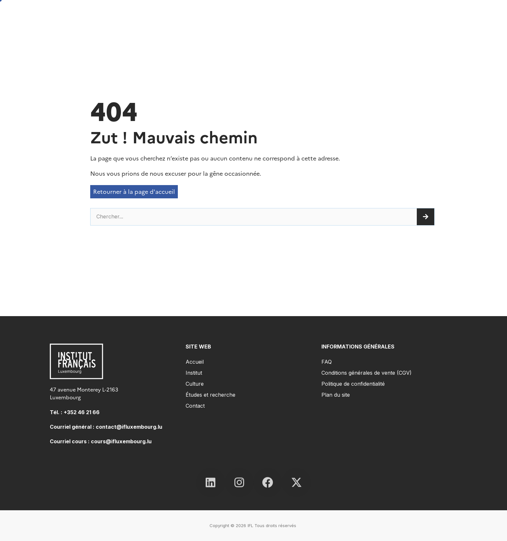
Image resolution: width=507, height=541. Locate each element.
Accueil (195, 362)
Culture (195, 384)
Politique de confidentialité (353, 384)
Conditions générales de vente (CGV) (366, 373)
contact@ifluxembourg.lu (129, 427)
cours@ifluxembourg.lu (121, 441)
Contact (195, 406)
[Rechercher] (425, 216)
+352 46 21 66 (82, 412)
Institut (194, 373)
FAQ (326, 362)
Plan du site (335, 395)
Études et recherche (210, 395)
